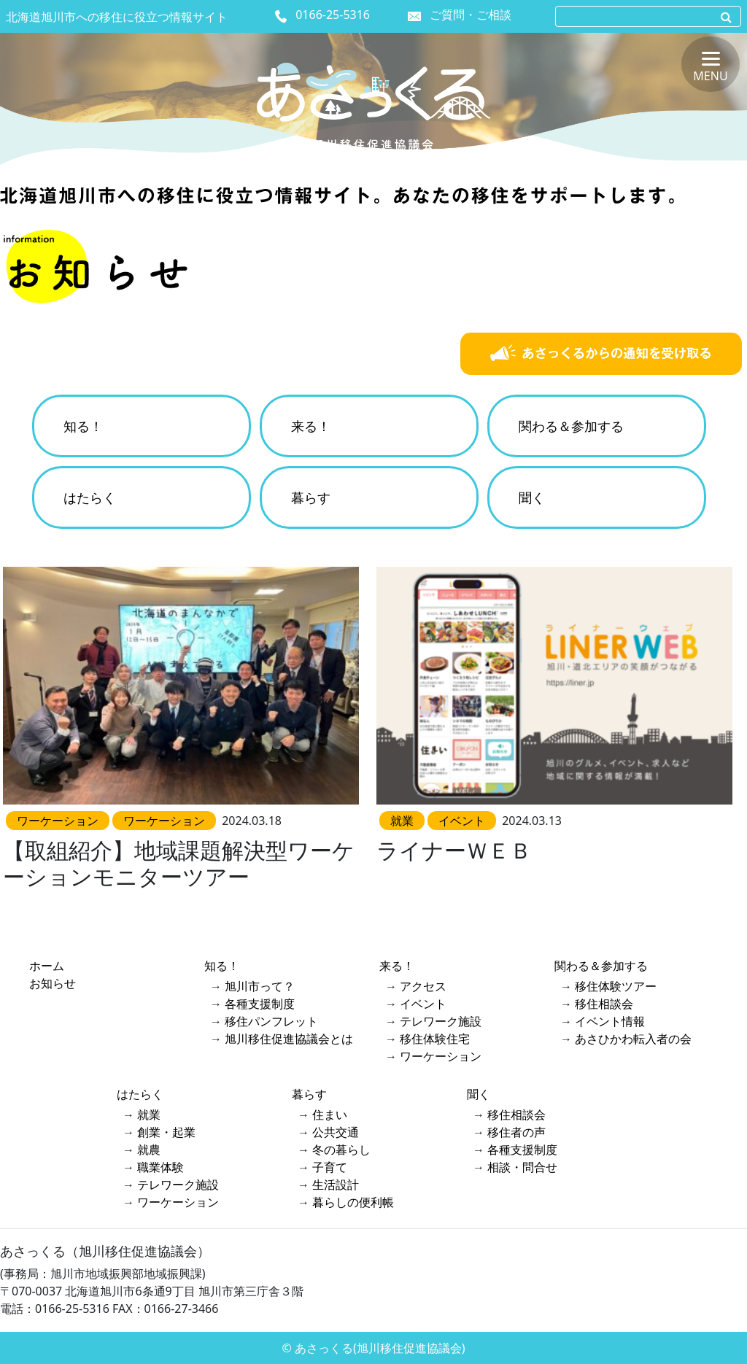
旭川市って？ (260, 986)
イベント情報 (610, 1021)
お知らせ (52, 983)
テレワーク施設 (440, 1021)
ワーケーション (440, 1056)
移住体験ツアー (616, 986)
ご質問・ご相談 (470, 15)
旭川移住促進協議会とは (289, 1039)
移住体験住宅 (435, 1039)
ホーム (46, 966)
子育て (329, 1167)
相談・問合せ (522, 1167)
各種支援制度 (260, 1004)
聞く (532, 497)
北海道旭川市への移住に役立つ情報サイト (117, 17)
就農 (148, 1150)
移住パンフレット (271, 1021)
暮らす (310, 497)
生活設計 (335, 1185)
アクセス (423, 986)
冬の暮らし (341, 1150)
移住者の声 (516, 1132)
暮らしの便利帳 (353, 1202)
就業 (148, 1115)
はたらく (89, 497)
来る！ (310, 426)
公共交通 (335, 1132)
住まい (329, 1115)
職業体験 (160, 1167)
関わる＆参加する (571, 426)
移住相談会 (604, 1004)
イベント (423, 1004)
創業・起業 (166, 1132)
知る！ (83, 426)
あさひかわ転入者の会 (633, 1039)
